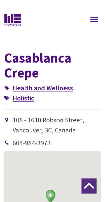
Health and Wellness (43, 88)
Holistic (23, 98)
